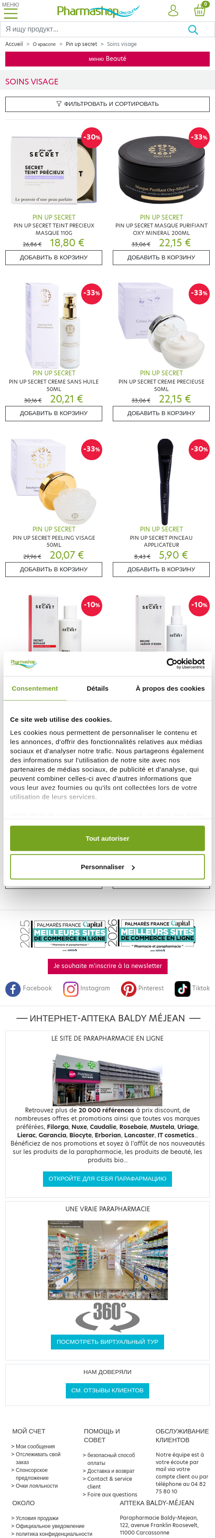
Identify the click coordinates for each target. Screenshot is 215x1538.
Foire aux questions (112, 1494)
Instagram (86, 988)
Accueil (14, 44)
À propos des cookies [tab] (170, 688)
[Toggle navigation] (10, 10)
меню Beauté (107, 59)
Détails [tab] (98, 688)
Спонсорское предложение (32, 1474)
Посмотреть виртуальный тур (107, 1342)
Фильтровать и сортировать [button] (107, 104)
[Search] (94, 29)
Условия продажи (37, 1518)
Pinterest (142, 988)
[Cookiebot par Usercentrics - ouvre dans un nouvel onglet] (166, 664)
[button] (172, 11)
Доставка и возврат (110, 1471)
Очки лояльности (37, 1485)
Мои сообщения (35, 1446)
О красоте (44, 44)
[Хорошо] (201, 29)
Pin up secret (81, 44)
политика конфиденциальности (54, 1534)
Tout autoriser (107, 838)
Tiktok (192, 988)
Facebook (28, 988)
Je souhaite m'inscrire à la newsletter (108, 966)
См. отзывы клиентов (108, 1390)
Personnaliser (108, 866)
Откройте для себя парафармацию (107, 1178)
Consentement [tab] (35, 688)
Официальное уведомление (50, 1526)
